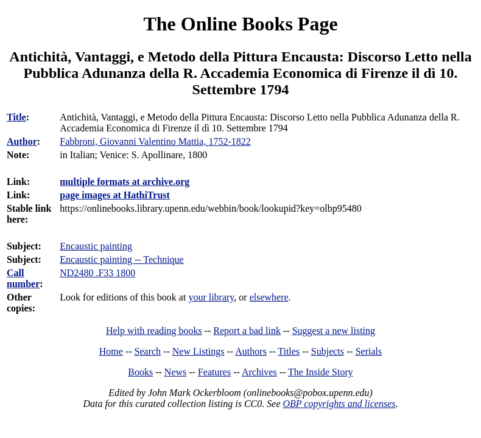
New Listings (198, 351)
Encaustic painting (96, 246)
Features (214, 372)
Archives (259, 372)
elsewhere (269, 297)
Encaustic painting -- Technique (121, 259)
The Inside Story (320, 372)
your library (211, 297)
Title (16, 117)
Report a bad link (247, 330)
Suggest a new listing (333, 330)
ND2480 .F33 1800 (97, 273)
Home (111, 351)
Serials (369, 351)
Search (148, 351)
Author (22, 141)
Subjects (327, 351)
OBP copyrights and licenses (339, 403)
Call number (23, 278)
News (175, 372)
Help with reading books (154, 330)
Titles (289, 351)
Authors (251, 351)
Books (140, 372)
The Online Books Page (240, 24)
